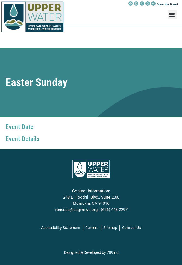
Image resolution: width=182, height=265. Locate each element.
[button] (172, 14)
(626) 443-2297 (114, 209)
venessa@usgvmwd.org (76, 209)
